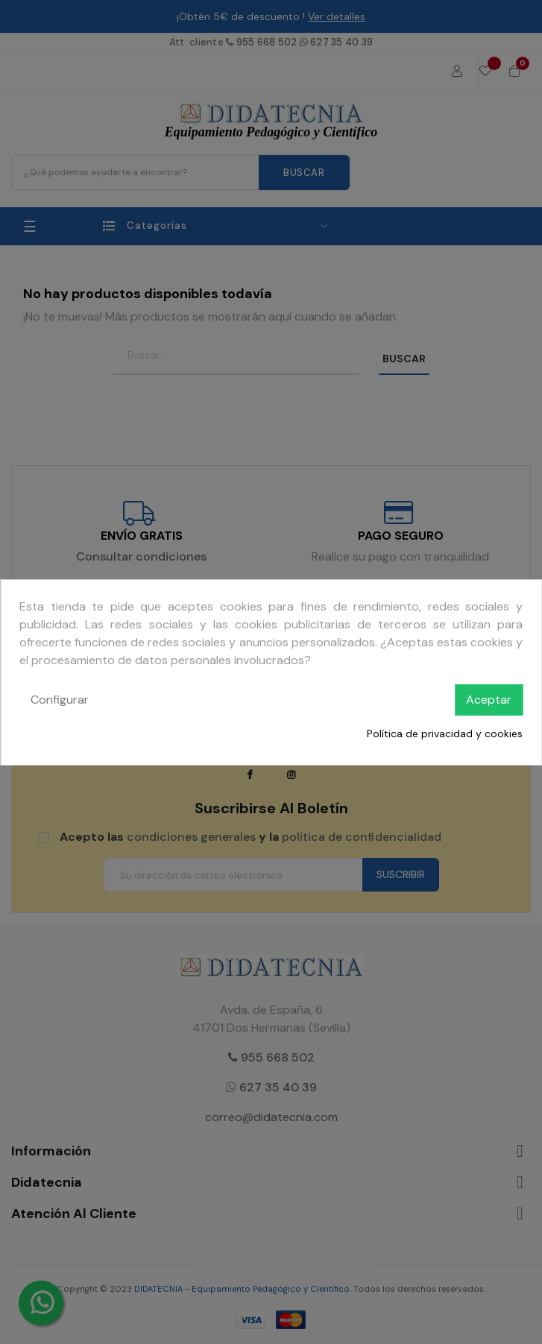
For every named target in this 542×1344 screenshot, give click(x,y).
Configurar (60, 699)
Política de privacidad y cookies (445, 733)
